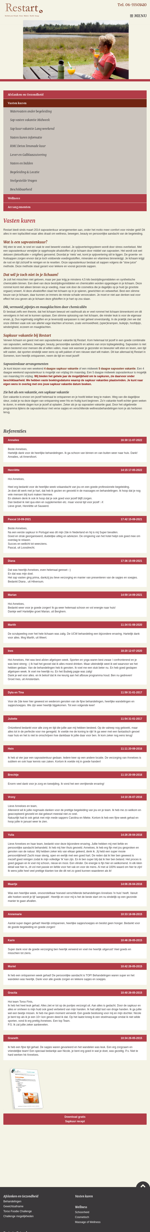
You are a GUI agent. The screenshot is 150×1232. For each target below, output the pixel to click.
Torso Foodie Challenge (17, 1211)
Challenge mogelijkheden (18, 1216)
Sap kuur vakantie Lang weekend (32, 129)
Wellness (14, 198)
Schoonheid (82, 1212)
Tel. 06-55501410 (132, 4)
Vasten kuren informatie (26, 137)
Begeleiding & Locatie (24, 172)
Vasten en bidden (21, 163)
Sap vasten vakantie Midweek (30, 120)
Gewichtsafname (13, 1206)
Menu (138, 15)
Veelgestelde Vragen (23, 181)
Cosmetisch (82, 1217)
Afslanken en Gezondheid (25, 94)
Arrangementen (19, 207)
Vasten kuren (17, 103)
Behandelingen (12, 1201)
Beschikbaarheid (21, 189)
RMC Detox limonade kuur (28, 146)
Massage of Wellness (88, 1222)
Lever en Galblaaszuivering (28, 155)
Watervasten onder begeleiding (31, 111)
